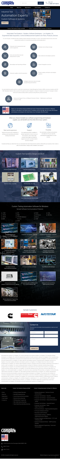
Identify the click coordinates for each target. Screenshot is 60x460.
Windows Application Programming (10, 300)
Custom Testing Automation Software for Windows (41, 29)
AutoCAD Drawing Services (29, 170)
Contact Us (47, 7)
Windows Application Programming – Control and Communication (45, 427)
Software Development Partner (48, 284)
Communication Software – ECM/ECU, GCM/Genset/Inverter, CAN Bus (43, 417)
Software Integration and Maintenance (29, 284)
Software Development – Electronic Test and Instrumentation (44, 394)
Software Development (10, 235)
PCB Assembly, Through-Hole (20, 401)
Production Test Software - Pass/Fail (29, 235)
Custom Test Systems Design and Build (15, 29)
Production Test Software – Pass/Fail (43, 397)
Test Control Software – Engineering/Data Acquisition (46, 410)
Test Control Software (10, 268)
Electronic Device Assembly (10, 185)
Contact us (5, 23)
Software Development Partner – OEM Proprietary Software (45, 424)
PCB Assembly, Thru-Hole (29, 185)
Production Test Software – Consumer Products (45, 399)
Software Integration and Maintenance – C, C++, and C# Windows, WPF (46, 420)
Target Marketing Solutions (53, 456)
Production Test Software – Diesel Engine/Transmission (42, 407)
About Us (19, 7)
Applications (28, 7)
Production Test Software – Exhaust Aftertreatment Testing (46, 402)
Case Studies (38, 7)
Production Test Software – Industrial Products (45, 404)
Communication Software (10, 284)
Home (11, 7)
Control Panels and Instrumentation (48, 170)
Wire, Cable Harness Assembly (48, 185)
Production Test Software (10, 251)
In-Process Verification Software (29, 268)
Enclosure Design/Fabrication (10, 170)
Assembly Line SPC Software (48, 268)
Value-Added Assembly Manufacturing (29, 199)
